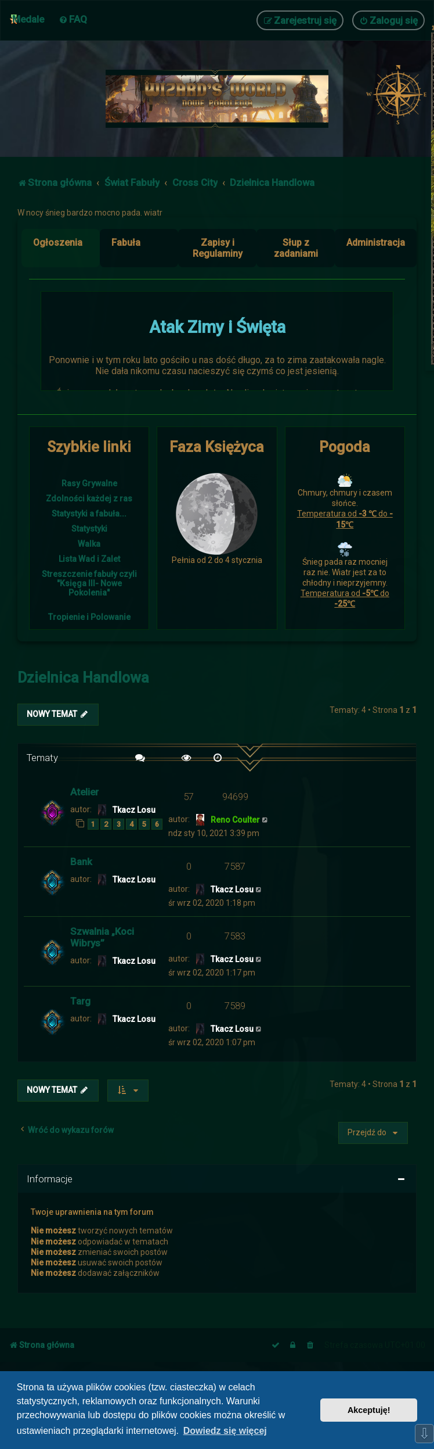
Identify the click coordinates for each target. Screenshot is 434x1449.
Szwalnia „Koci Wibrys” (102, 937)
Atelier (84, 792)
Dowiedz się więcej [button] (225, 1431)
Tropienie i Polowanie (89, 617)
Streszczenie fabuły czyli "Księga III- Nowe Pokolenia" (89, 583)
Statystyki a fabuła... (89, 513)
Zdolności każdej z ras (89, 498)
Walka (89, 543)
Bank (81, 861)
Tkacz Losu (134, 810)
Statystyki (89, 528)
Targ (80, 1001)
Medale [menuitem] (28, 19)
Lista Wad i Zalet (89, 559)
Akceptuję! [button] (369, 1410)
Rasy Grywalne (89, 483)
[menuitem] (73, 19)
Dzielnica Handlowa (83, 677)
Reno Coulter (235, 819)
